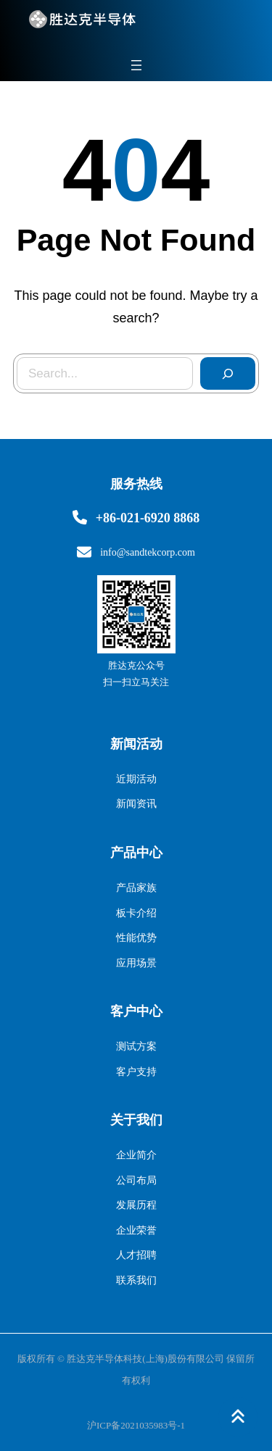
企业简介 (136, 1155)
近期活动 (136, 779)
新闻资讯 (136, 803)
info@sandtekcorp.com (147, 552)
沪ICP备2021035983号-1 (136, 1425)
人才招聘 (136, 1255)
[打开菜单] (136, 65)
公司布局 (136, 1180)
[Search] (227, 373)
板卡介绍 (136, 913)
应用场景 (136, 963)
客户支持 (136, 1071)
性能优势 (136, 937)
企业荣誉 (136, 1230)
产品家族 (136, 887)
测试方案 (136, 1046)
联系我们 (136, 1280)
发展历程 (136, 1205)
